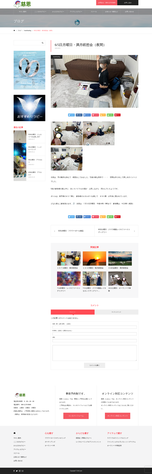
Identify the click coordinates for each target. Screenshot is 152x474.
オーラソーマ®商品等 (114, 445)
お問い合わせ (129, 11)
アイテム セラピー (76, 11)
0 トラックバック (116, 312)
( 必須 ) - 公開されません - (62, 330)
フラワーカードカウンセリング (55, 438)
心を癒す (49, 433)
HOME (14, 433)
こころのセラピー (40, 11)
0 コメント (72, 312)
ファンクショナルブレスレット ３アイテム (121, 442)
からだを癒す (82, 433)
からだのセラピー (58, 11)
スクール (94, 11)
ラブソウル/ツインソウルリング (117, 438)
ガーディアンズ (50, 442)
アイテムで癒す (114, 433)
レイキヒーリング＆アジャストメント (88, 442)
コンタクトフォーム (76, 416)
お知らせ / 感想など (111, 11)
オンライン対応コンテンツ (117, 416)
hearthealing (56, 57)
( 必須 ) (61, 323)
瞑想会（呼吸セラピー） (84, 438)
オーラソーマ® (50, 445)
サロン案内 (22, 11)
